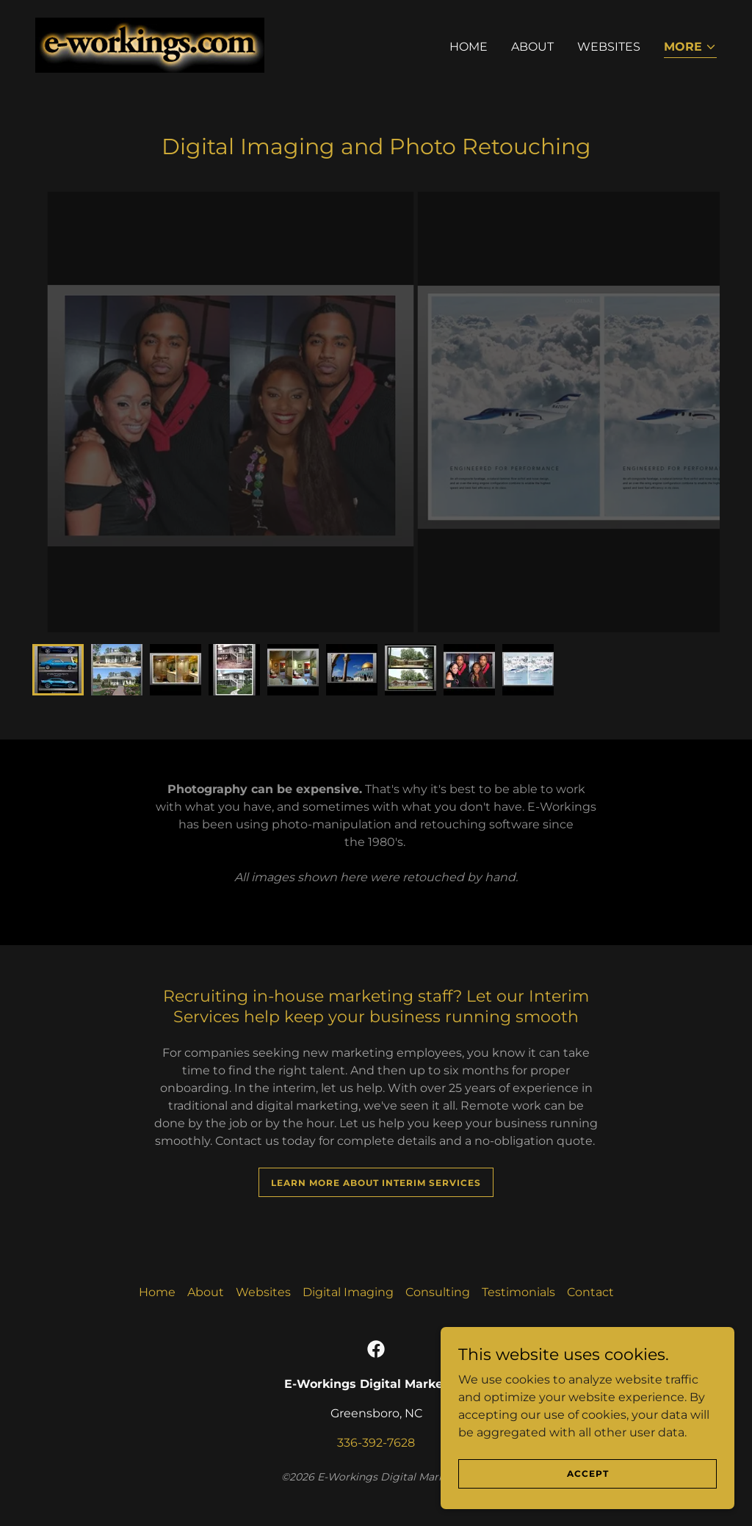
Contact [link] (590, 1292)
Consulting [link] (437, 1292)
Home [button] (157, 1292)
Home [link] (468, 47)
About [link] (532, 47)
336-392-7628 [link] (376, 1443)
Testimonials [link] (518, 1292)
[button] (690, 48)
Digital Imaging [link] (348, 1292)
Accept (588, 1473)
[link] (149, 44)
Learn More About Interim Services (376, 1182)
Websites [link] (608, 47)
